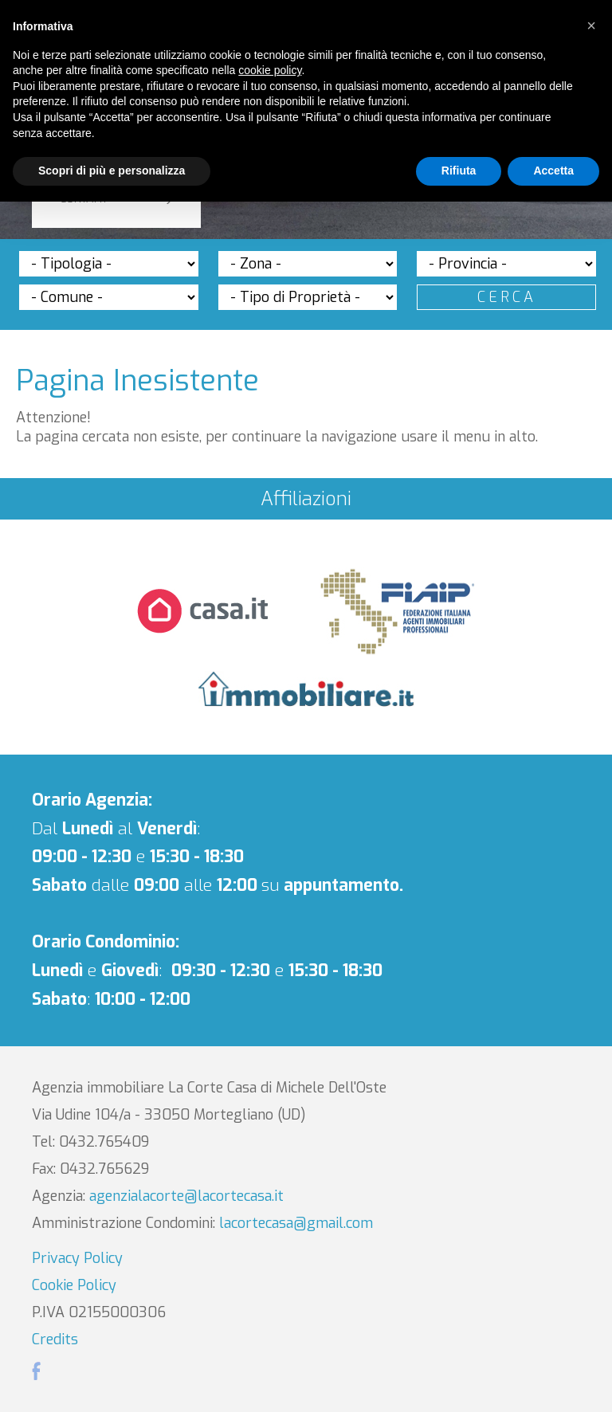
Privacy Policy (77, 1258)
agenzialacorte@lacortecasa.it (186, 1196)
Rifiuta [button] (459, 170)
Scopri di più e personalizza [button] (111, 170)
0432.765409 (104, 1141)
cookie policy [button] (269, 70)
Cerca (506, 297)
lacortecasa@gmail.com (296, 1223)
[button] (591, 25)
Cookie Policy (74, 1285)
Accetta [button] (553, 170)
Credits (55, 1339)
